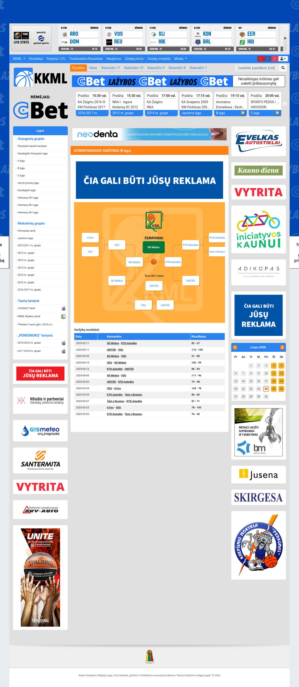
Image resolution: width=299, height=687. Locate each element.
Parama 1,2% (56, 59)
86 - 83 (196, 369)
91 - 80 (196, 356)
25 (273, 388)
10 (266, 373)
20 (235, 388)
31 (266, 396)
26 (281, 388)
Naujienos (114, 59)
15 (250, 381)
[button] (283, 58)
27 (235, 396)
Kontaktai (36, 59)
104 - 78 (196, 388)
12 (281, 373)
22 (250, 388)
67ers (90, 237)
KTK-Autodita (173, 262)
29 (250, 396)
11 (273, 373)
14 (243, 381)
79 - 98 (196, 381)
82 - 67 (196, 343)
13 (235, 381)
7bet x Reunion (217, 251)
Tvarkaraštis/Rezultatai (86, 59)
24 (266, 388)
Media (179, 59)
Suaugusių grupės (31, 139)
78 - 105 (196, 407)
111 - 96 (196, 375)
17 (266, 381)
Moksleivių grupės (31, 223)
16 (258, 381)
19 (281, 381)
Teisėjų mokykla (159, 59)
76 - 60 (196, 414)
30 (258, 396)
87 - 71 (196, 401)
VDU (116, 245)
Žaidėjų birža (134, 59)
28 (243, 396)
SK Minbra (134, 262)
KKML (18, 59)
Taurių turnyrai (28, 301)
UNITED (190, 280)
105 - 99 (196, 362)
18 (273, 381)
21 (243, 388)
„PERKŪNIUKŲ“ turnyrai (35, 335)
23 (258, 388)
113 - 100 (197, 349)
